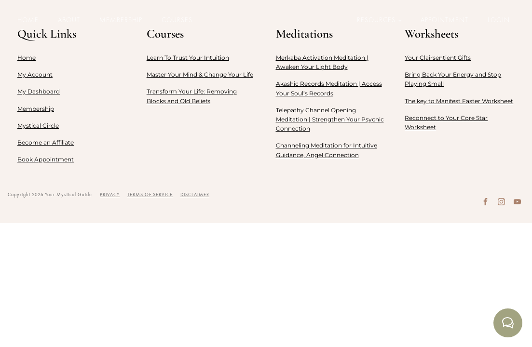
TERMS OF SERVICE (150, 194)
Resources (376, 19)
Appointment (444, 19)
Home (28, 19)
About (69, 19)
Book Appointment (45, 159)
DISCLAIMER (194, 194)
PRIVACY (110, 194)
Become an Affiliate (45, 142)
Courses (177, 19)
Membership (120, 19)
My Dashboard (38, 91)
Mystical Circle (38, 125)
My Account (35, 74)
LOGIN (499, 19)
